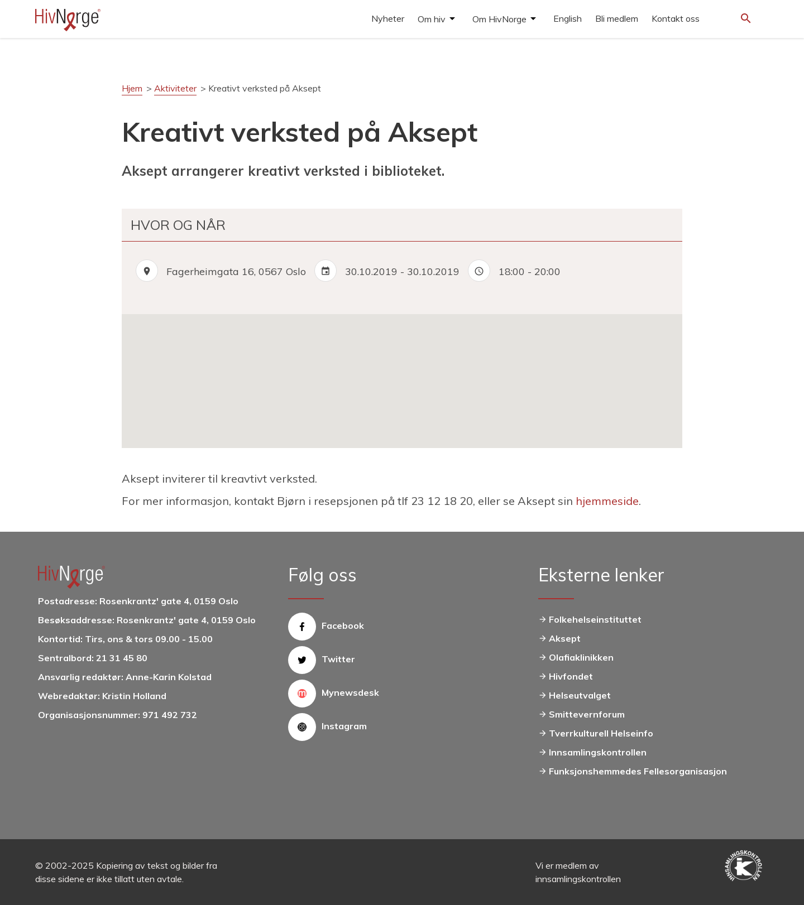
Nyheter (387, 18)
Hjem (132, 88)
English (567, 18)
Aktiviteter (175, 88)
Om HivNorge (499, 19)
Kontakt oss (676, 18)
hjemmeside (607, 501)
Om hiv (432, 19)
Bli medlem (616, 18)
